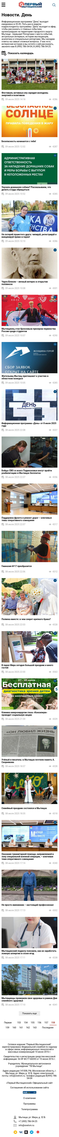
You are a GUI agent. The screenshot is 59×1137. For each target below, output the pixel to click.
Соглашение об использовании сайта (29, 1087)
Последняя (48, 1027)
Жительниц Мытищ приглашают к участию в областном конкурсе (25, 377)
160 (14, 1027)
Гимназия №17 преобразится (17, 566)
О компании (29, 1098)
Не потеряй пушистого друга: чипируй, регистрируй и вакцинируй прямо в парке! (29, 235)
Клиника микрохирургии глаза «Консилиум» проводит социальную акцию (24, 713)
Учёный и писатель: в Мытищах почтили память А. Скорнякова (28, 760)
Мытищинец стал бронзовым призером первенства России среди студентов (29, 330)
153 (19, 1022)
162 (28, 1027)
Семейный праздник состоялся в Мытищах (24, 808)
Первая (8, 1022)
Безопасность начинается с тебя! (19, 141)
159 (7, 1027)
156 (39, 1022)
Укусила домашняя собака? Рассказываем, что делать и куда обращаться (26, 188)
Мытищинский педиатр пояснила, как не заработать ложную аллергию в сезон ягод (29, 952)
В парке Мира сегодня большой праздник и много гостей (27, 666)
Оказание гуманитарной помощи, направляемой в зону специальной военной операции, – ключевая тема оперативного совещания (28, 856)
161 (21, 1027)
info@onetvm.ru (17, 1076)
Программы (29, 1103)
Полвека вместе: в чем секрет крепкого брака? (26, 619)
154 (26, 1022)
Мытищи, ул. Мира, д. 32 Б (32, 1117)
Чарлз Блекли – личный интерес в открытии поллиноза (25, 282)
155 (32, 1022)
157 (46, 1022)
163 (35, 1027)
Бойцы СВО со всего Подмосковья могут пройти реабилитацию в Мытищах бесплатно (27, 471)
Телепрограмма (29, 1109)
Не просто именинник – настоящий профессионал (28, 905)
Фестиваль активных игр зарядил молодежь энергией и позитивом (25, 94)
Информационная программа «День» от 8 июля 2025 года (29, 424)
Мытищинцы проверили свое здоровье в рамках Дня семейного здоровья (29, 999)
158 (53, 1022)
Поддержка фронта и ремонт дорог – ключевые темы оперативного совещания (27, 519)
